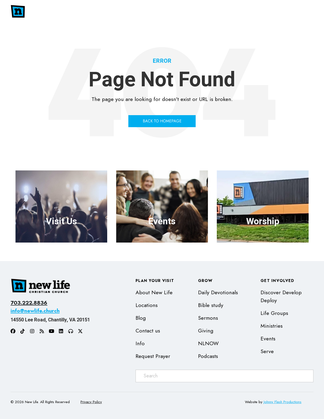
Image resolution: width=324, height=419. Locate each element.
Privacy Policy (91, 402)
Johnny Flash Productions (282, 402)
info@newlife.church (35, 310)
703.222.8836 (29, 302)
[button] (241, 11)
